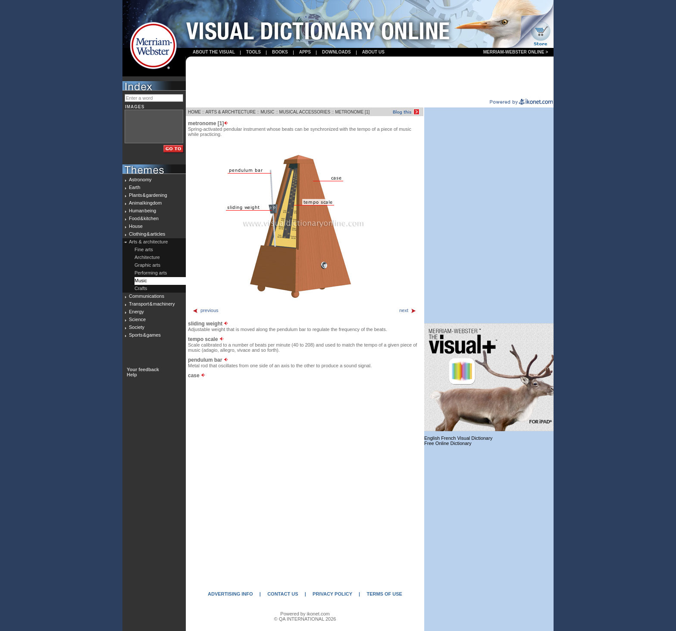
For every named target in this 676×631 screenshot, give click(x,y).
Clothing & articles (147, 234)
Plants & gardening (148, 195)
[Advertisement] (370, 78)
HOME (194, 112)
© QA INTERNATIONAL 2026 (305, 619)
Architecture (147, 257)
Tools (253, 52)
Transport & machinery (152, 303)
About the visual (214, 52)
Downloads (336, 52)
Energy (136, 311)
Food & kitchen (144, 218)
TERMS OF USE (384, 593)
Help (132, 374)
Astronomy (140, 179)
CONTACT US (282, 593)
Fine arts (144, 249)
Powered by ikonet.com (304, 613)
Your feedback (143, 369)
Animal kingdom (145, 202)
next (407, 310)
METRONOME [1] (352, 112)
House (136, 226)
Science (137, 319)
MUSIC (267, 112)
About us (373, 52)
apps (305, 52)
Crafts (141, 288)
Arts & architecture (148, 241)
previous (205, 310)
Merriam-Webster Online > (515, 52)
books (280, 52)
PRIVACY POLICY (332, 593)
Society (136, 327)
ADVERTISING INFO (230, 593)
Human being (142, 210)
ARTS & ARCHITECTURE (231, 112)
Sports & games (145, 335)
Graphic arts (147, 265)
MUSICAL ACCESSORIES (305, 112)
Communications (146, 296)
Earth (134, 187)
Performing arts (151, 272)
